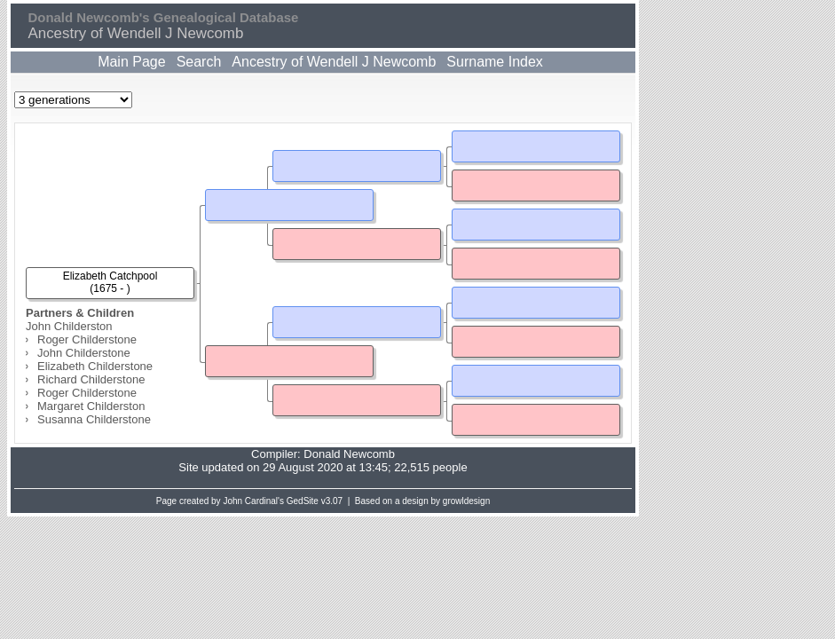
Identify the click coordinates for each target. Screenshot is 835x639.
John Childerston (69, 326)
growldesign (466, 501)
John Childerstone (83, 352)
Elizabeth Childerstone (95, 366)
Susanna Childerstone (94, 419)
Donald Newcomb (349, 454)
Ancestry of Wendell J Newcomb (334, 61)
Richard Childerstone (91, 379)
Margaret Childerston (91, 406)
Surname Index (494, 61)
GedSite (303, 501)
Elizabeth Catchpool (110, 276)
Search (199, 61)
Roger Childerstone (87, 339)
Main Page (132, 61)
